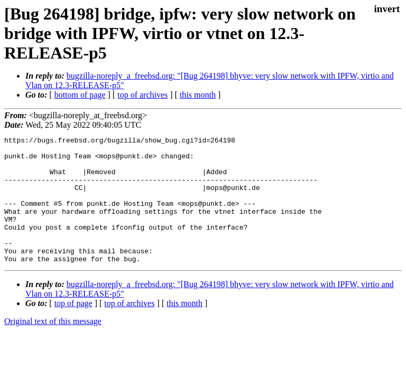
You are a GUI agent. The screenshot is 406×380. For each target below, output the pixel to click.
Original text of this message (53, 346)
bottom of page (80, 94)
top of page (73, 328)
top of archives (142, 94)
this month (198, 94)
